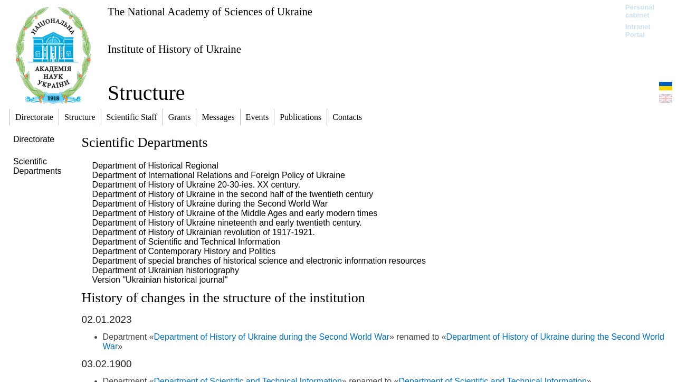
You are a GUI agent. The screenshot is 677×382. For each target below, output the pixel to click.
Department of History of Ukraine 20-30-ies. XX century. (196, 184)
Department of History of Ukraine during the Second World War (210, 203)
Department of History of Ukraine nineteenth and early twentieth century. (227, 222)
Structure (146, 93)
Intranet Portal (638, 31)
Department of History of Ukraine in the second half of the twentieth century (233, 194)
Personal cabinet (639, 11)
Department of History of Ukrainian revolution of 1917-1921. (203, 232)
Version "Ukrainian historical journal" (160, 279)
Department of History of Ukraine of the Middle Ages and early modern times (235, 213)
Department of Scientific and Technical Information (186, 241)
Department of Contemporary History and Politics (184, 251)
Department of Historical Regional (155, 165)
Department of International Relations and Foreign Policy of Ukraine (218, 175)
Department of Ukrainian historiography (165, 270)
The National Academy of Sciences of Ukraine (210, 11)
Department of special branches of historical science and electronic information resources (259, 260)
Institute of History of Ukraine (174, 49)
